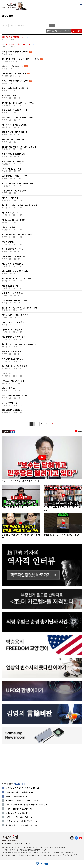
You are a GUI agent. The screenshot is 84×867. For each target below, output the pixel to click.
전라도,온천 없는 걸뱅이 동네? (13, 381)
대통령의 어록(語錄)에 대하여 (16, 796)
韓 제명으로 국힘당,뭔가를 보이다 (14, 221)
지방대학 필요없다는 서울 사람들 (14, 73)
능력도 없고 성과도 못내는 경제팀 (17, 813)
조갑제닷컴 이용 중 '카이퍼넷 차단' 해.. (16, 44)
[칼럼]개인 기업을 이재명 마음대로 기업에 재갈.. (20, 206)
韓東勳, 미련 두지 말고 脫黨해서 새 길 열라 (21, 825)
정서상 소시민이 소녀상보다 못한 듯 (15, 316)
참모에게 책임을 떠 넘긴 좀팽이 (13, 338)
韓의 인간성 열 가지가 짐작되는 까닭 (15, 133)
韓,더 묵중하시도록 (11, 96)
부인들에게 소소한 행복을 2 (12, 360)
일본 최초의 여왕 (12, 243)
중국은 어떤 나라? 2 (12, 403)
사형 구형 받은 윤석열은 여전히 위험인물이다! (22, 788)
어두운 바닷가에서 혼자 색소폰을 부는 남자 (21, 821)
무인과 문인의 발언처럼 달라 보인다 (15, 81)
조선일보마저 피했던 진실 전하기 (14, 191)
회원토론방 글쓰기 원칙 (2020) (13, 37)
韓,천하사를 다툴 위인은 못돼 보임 (15, 125)
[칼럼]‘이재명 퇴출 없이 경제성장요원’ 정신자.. (19, 147)
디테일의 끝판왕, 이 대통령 (12, 411)
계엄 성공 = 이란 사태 (12, 199)
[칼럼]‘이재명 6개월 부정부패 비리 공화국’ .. (18, 279)
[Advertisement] (42, 762)
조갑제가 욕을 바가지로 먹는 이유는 (15, 177)
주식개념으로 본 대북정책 (12, 352)
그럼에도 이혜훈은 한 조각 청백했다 (15, 301)
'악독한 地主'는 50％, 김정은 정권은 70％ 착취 (22, 800)
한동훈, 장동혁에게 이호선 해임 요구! (19, 792)
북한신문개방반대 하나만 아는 (13, 140)
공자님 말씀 (12, 374)
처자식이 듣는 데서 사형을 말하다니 (15, 272)
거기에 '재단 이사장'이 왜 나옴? (14, 257)
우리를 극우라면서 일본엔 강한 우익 (15, 51)
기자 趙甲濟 (18, 844)
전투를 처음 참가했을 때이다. (13, 66)
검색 (52, 25)
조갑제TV (26, 844)
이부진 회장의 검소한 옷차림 (12, 264)
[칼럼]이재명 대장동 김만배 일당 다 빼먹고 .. (18, 103)
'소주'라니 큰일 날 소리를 (11, 169)
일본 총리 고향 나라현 (12, 228)
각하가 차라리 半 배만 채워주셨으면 (15, 89)
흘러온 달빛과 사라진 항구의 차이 (14, 396)
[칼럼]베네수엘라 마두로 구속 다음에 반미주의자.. (20, 59)
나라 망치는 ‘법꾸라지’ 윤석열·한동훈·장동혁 (18, 184)
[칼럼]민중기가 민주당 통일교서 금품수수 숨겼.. (20, 345)
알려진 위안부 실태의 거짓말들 (13, 155)
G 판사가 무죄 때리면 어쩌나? (13, 162)
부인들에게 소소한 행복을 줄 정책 (14, 367)
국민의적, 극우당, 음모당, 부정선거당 (19, 817)
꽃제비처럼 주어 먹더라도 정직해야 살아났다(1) (19, 118)
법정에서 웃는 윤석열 (12, 286)
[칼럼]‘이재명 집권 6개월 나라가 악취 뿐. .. (18, 235)
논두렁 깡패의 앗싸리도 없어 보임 (14, 111)
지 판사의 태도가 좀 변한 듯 (12, 330)
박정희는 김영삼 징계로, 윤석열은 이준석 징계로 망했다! (26, 804)
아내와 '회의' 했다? (11, 389)
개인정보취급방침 (7, 844)
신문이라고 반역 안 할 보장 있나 (14, 323)
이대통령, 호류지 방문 (12, 213)
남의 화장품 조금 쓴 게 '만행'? (13, 250)
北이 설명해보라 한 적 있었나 (13, 294)
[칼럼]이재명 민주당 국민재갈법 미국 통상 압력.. (20, 308)
